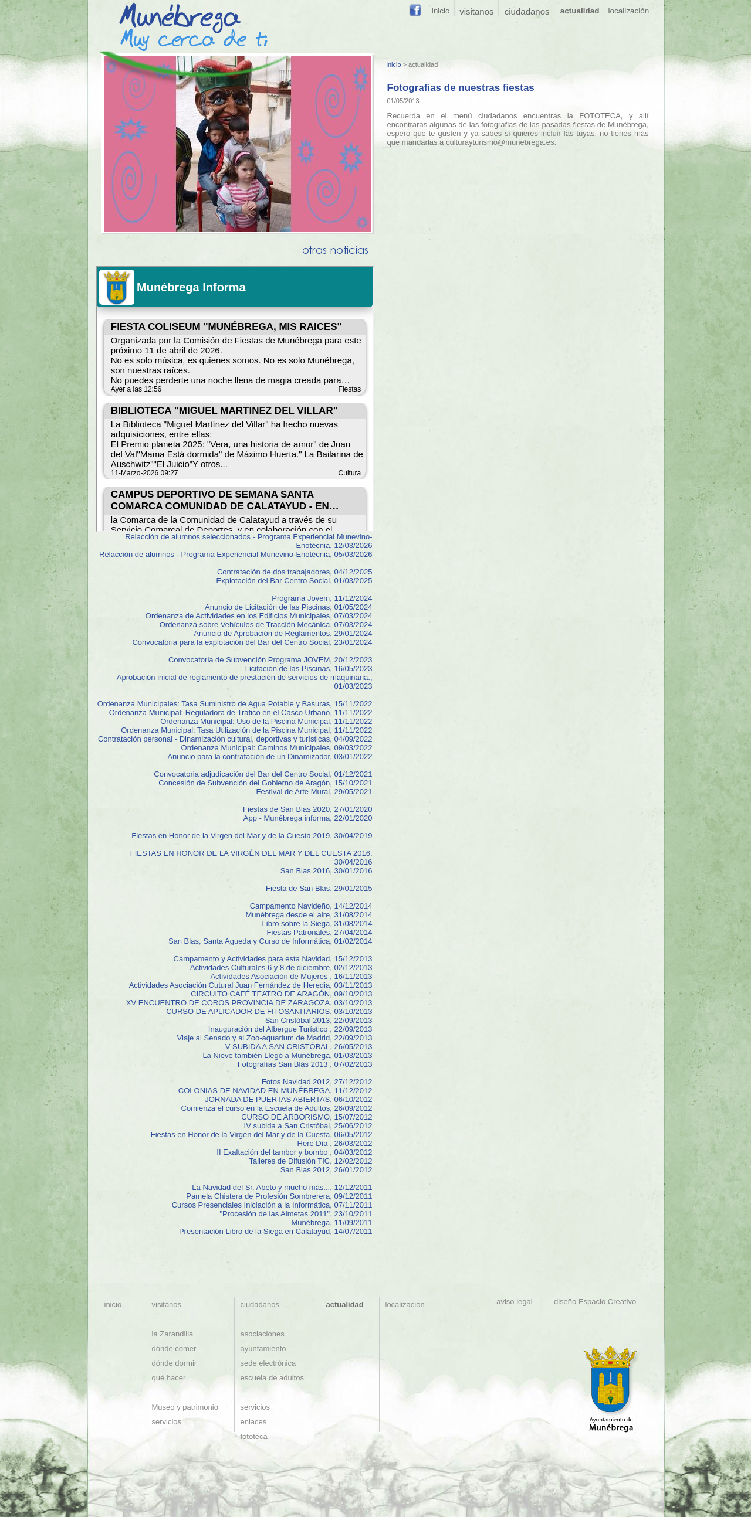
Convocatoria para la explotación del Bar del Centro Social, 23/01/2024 (252, 642)
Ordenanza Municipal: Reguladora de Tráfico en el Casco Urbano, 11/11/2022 (241, 712)
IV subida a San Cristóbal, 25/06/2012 (308, 1125)
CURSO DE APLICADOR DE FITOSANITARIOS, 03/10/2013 (269, 1011)
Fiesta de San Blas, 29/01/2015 (319, 888)
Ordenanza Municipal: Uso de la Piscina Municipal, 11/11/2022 (266, 721)
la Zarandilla (173, 1333)
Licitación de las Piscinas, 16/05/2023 (309, 668)
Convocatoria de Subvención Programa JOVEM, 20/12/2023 (270, 659)
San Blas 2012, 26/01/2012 (326, 1169)
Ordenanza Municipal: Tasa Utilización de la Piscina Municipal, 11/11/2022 (246, 730)
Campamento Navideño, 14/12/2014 (311, 906)
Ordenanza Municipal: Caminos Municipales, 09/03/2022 (277, 747)
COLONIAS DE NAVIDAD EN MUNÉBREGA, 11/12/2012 (275, 1090)
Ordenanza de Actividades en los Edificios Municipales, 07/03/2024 (259, 615)
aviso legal (516, 1301)
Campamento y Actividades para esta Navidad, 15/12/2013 (273, 958)
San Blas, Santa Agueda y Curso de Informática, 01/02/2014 (270, 941)
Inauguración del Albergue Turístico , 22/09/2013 (290, 1029)
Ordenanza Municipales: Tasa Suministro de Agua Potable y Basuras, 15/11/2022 (235, 703)
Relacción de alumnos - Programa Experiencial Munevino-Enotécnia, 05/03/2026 (235, 554)
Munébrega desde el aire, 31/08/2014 (308, 914)
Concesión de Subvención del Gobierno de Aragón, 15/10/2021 (265, 782)
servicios (167, 1421)
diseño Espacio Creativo (593, 1301)
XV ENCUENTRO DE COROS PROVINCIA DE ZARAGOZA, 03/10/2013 (249, 1002)
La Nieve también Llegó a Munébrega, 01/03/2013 (287, 1055)
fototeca (254, 1436)
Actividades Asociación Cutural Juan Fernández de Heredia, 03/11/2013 (251, 985)
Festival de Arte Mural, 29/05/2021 (314, 791)
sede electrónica (268, 1363)
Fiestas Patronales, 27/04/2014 (320, 932)
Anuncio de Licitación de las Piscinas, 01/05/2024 (288, 607)
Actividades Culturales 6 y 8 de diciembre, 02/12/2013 (281, 967)
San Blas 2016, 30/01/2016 (326, 870)
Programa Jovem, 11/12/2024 (322, 598)
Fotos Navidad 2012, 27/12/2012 (317, 1081)
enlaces (254, 1421)
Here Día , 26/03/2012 (335, 1143)
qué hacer (169, 1377)
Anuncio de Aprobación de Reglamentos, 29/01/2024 (283, 633)
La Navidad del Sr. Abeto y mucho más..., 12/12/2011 (282, 1187)
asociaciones (263, 1333)
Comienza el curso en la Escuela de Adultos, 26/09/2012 (277, 1108)
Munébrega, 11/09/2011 (331, 1222)
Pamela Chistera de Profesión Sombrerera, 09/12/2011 (279, 1196)
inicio (394, 64)
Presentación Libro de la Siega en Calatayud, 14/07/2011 (276, 1231)
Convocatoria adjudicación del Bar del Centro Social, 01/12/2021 (263, 774)
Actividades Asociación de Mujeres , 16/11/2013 (291, 976)
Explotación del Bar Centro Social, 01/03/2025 (294, 580)
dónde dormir (174, 1363)
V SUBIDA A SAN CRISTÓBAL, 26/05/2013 (299, 1046)
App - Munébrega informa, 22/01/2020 (308, 818)
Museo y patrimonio (185, 1407)
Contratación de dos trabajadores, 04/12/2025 (295, 571)
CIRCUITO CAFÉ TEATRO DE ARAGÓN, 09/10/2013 (281, 993)
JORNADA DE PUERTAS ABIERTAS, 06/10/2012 (288, 1099)
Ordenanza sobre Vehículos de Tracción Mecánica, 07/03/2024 (266, 624)
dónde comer (174, 1348)
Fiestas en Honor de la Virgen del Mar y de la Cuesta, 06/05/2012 (262, 1134)
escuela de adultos (272, 1377)
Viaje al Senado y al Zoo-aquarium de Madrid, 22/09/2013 (275, 1037)
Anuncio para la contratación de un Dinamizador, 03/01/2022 (269, 756)
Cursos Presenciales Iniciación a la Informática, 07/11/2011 (272, 1204)
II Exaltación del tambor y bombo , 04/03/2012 (294, 1152)
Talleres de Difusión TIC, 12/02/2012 (310, 1161)
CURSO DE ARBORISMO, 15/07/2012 (306, 1117)
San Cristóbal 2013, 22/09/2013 (319, 1020)
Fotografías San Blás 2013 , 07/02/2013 (305, 1064)
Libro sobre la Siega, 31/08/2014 (317, 923)
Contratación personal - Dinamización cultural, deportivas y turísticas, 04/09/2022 (235, 738)
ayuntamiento (263, 1348)
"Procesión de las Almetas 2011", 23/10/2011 (295, 1213)
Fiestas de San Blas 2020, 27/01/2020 (307, 809)
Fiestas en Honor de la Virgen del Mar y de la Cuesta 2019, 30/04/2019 (251, 835)
